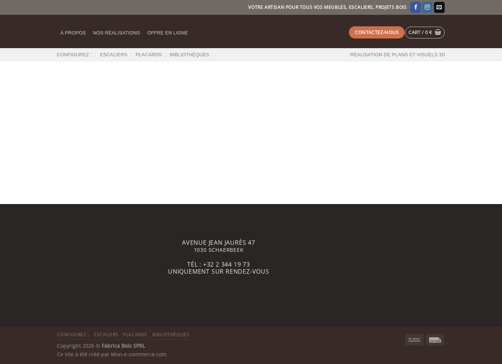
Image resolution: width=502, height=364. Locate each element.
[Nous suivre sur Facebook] (415, 7)
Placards (148, 54)
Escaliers (113, 54)
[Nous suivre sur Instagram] (427, 7)
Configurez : (74, 54)
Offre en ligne (167, 33)
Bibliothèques (189, 54)
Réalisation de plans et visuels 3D (397, 54)
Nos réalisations (116, 33)
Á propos (73, 33)
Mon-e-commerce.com (138, 354)
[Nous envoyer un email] (439, 7)
